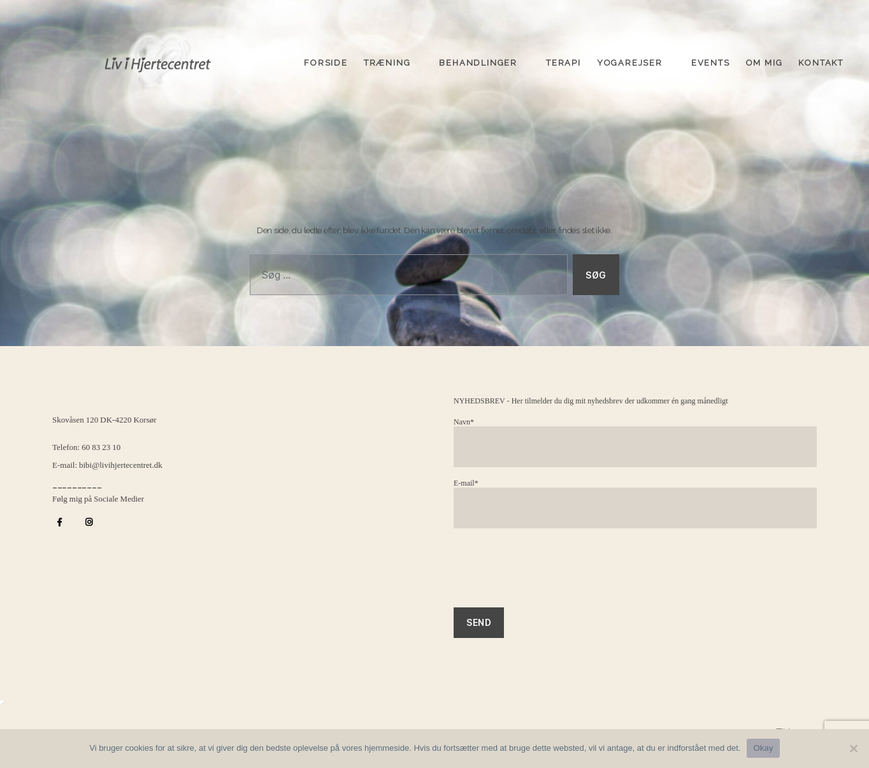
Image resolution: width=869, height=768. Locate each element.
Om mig (764, 59)
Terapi (563, 59)
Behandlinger (478, 59)
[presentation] (550, 574)
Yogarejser (630, 59)
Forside (326, 59)
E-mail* (635, 503)
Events (710, 59)
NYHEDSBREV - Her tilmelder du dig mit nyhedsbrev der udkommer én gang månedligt (591, 401)
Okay (763, 748)
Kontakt (821, 59)
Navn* (635, 442)
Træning (387, 59)
